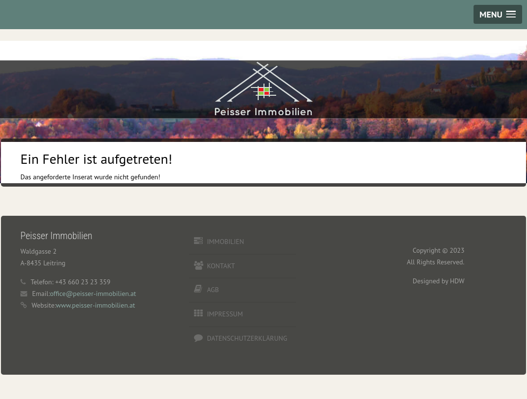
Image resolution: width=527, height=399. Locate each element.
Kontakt (221, 265)
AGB (213, 289)
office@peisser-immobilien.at (93, 293)
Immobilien (225, 241)
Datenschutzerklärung (247, 338)
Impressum (225, 314)
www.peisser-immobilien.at (95, 305)
